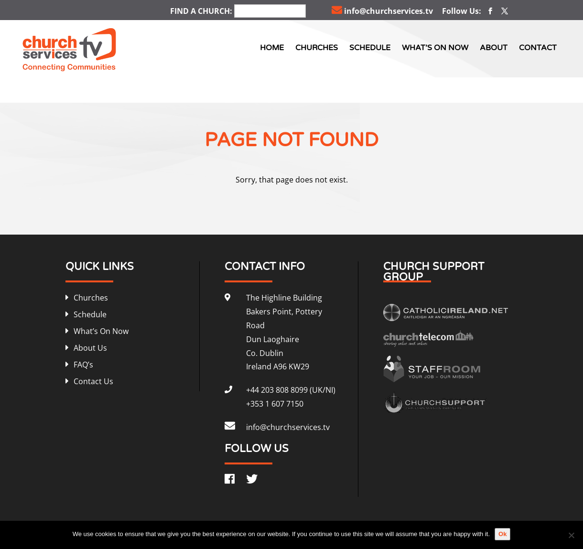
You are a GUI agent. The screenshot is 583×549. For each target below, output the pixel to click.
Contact (538, 48)
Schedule (369, 48)
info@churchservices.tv (382, 11)
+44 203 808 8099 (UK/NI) (290, 390)
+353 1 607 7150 (274, 403)
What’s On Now (435, 48)
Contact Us (93, 381)
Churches (316, 48)
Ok (502, 534)
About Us (90, 348)
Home (272, 48)
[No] (571, 535)
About (493, 48)
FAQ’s (83, 364)
